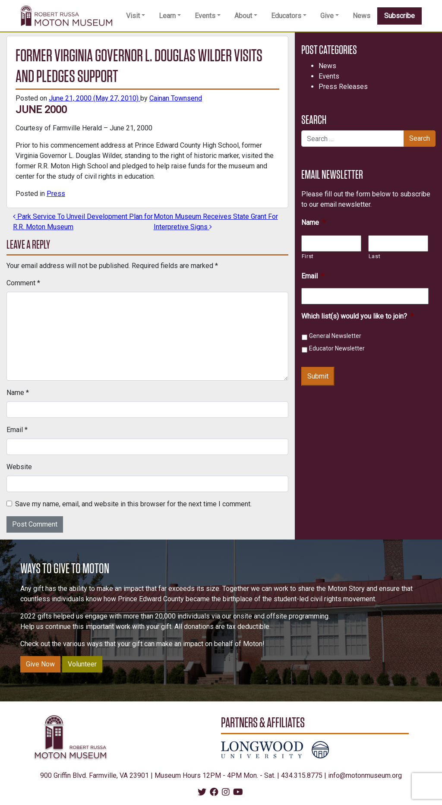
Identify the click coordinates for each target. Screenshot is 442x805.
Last (375, 256)
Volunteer (82, 664)
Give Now (40, 664)
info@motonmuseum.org (365, 775)
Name (17, 392)
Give (327, 16)
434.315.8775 (301, 775)
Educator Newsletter (337, 348)
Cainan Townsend (175, 98)
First (308, 256)
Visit (133, 16)
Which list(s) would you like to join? (357, 316)
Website (19, 467)
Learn (167, 16)
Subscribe (399, 16)
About (243, 16)
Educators (286, 16)
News (361, 16)
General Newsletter (335, 335)
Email (17, 430)
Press (56, 193)
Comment (23, 283)
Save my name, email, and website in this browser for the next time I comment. (133, 504)
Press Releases (343, 86)
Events (205, 16)
